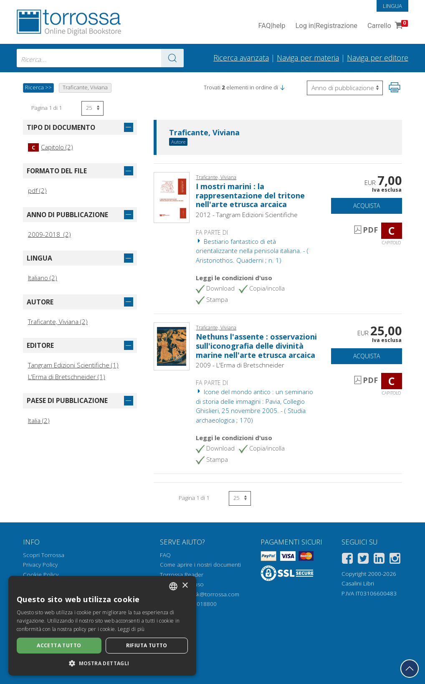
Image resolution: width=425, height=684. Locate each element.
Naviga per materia (308, 58)
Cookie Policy (40, 574)
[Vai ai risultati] (172, 58)
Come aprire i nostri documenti (200, 564)
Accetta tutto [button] (59, 645)
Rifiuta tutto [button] (146, 645)
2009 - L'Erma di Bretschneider (240, 365)
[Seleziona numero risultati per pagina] (92, 108)
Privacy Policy (40, 564)
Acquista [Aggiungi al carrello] (366, 206)
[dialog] (102, 626)
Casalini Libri (358, 583)
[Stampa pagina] (394, 87)
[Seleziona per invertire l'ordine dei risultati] (345, 88)
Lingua (392, 6)
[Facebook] (347, 559)
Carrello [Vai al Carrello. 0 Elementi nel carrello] (386, 26)
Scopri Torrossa (43, 555)
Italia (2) (39, 420)
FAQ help (271, 26)
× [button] (185, 586)
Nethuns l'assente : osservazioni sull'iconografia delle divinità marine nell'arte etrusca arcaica (256, 346)
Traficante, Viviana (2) (58, 321)
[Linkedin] (379, 559)
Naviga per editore (377, 58)
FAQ (165, 555)
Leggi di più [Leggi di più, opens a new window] (131, 629)
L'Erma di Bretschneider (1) (66, 376)
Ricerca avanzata (241, 58)
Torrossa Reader (181, 574)
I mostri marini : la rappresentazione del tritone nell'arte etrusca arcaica (250, 195)
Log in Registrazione (326, 26)
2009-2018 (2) (49, 234)
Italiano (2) (42, 278)
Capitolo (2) (50, 147)
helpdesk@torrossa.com (207, 594)
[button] (282, 87)
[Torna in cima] (409, 668)
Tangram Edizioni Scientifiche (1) (73, 365)
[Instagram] (395, 559)
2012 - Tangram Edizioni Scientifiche (247, 214)
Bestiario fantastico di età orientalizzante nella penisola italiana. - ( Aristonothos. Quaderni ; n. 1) (252, 250)
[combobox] (100, 58)
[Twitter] (363, 559)
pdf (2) (37, 190)
